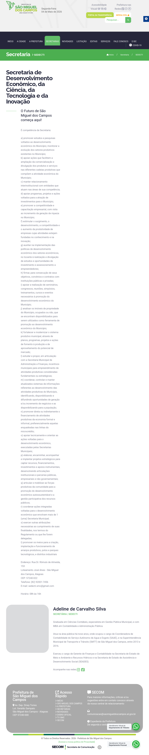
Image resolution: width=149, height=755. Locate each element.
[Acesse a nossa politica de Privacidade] (76, 742)
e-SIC (134, 41)
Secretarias (52, 41)
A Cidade (21, 41)
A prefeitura (63, 706)
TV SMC (59, 717)
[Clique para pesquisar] (118, 20)
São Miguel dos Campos (68, 703)
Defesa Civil (122, 15)
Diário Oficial (63, 715)
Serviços (105, 41)
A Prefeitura (36, 41)
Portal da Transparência (100, 15)
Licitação (82, 41)
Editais (93, 41)
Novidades (67, 41)
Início (10, 41)
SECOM (59, 720)
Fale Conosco (121, 41)
